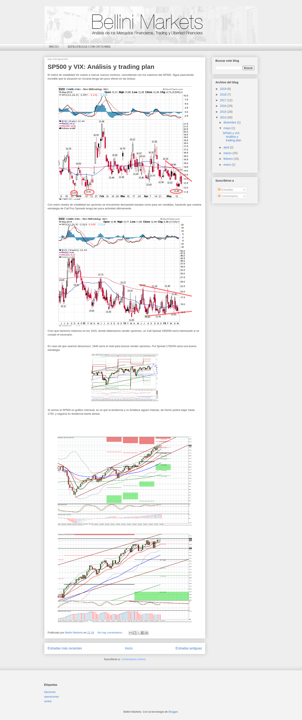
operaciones (51, 696)
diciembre (230, 122)
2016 (223, 106)
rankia (47, 701)
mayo (227, 128)
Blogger (173, 711)
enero (227, 164)
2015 (223, 111)
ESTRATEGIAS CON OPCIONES (89, 47)
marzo (227, 153)
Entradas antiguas (189, 648)
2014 (223, 117)
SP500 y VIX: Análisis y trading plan (101, 66)
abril (226, 147)
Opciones (50, 692)
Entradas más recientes (65, 648)
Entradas (225, 189)
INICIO (54, 47)
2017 (223, 100)
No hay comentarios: (111, 632)
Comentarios (228, 196)
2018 (223, 94)
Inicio (129, 648)
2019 (223, 88)
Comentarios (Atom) (133, 659)
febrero (228, 158)
